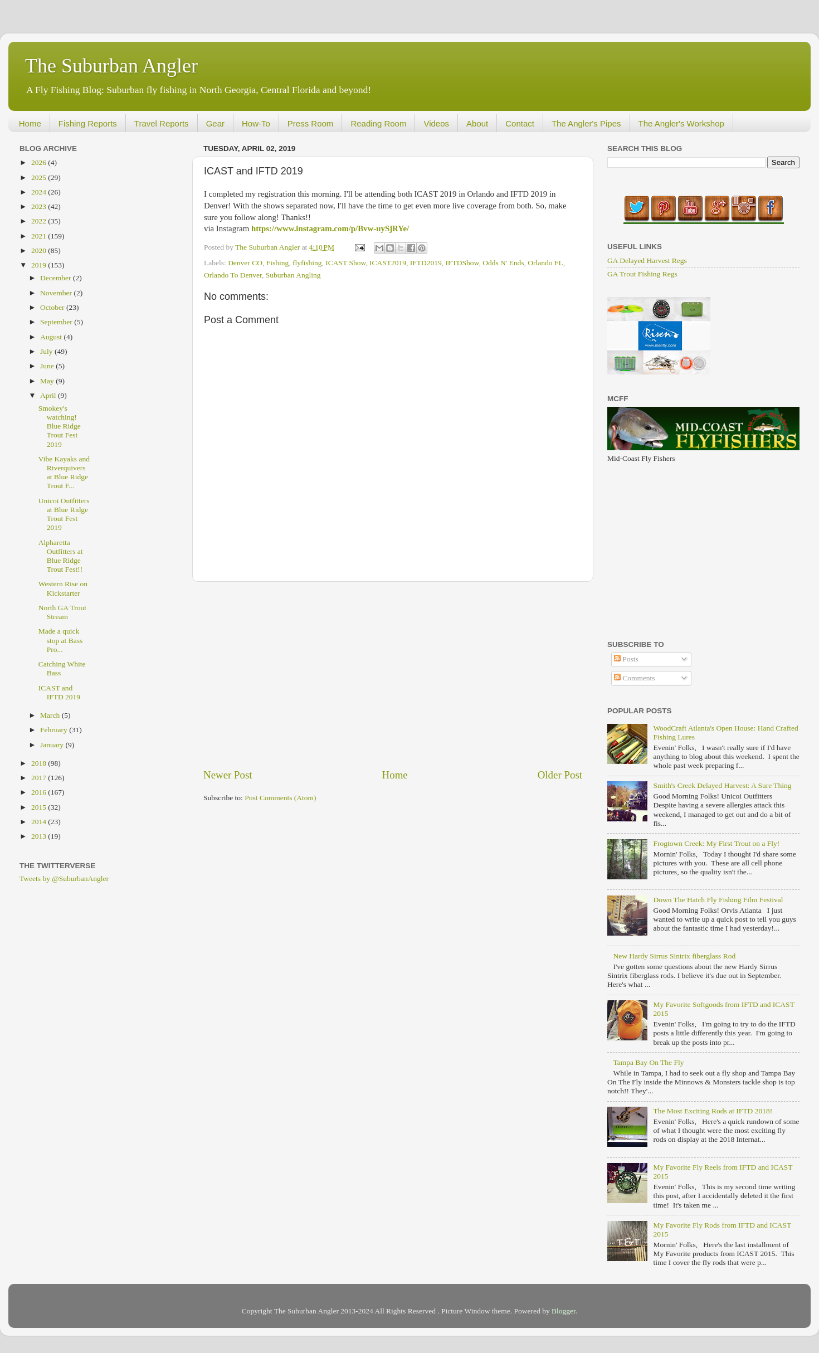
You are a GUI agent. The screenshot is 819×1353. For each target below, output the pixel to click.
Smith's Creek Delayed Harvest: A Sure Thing (722, 785)
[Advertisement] (392, 675)
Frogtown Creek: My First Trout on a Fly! (716, 843)
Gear (215, 123)
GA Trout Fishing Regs (642, 274)
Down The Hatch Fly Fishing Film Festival (718, 899)
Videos (436, 123)
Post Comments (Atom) (280, 798)
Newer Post (227, 775)
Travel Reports (161, 123)
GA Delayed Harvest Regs (647, 260)
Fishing (277, 263)
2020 (39, 250)
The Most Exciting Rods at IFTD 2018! (712, 1111)
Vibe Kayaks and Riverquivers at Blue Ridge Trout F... (64, 472)
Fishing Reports (87, 123)
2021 (39, 236)
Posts (626, 659)
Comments (634, 678)
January (52, 745)
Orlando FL (545, 263)
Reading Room (378, 123)
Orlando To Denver (233, 275)
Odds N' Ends (503, 263)
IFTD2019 (426, 263)
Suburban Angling (293, 275)
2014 (39, 821)
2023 (39, 206)
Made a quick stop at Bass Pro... (60, 640)
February (54, 730)
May (48, 381)
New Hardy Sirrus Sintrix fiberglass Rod (674, 956)
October (53, 307)
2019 (39, 265)
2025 (39, 177)
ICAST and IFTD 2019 (59, 692)
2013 (39, 836)
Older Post (560, 775)
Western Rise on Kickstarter (62, 588)
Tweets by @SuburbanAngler (64, 878)
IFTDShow (462, 263)
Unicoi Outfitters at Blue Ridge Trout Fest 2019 (64, 514)
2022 (39, 221)
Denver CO (245, 263)
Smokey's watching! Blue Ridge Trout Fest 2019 (59, 426)
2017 (39, 777)
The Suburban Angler (111, 66)
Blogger (564, 1311)
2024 (39, 192)
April (49, 395)
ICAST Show (345, 263)
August (52, 337)
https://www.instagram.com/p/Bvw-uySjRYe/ (330, 228)
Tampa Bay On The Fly (648, 1062)
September (57, 322)
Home (30, 123)
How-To (256, 123)
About (477, 123)
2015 (39, 807)
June (48, 366)
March (51, 715)
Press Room (310, 123)
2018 (39, 763)
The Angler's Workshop (681, 123)
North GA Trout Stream (62, 612)
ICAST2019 (387, 263)
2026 (39, 162)
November (57, 293)
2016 (39, 792)
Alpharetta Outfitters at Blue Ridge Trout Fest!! (60, 556)
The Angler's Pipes (586, 123)
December (56, 278)
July (47, 351)
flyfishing (307, 263)
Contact (519, 123)
